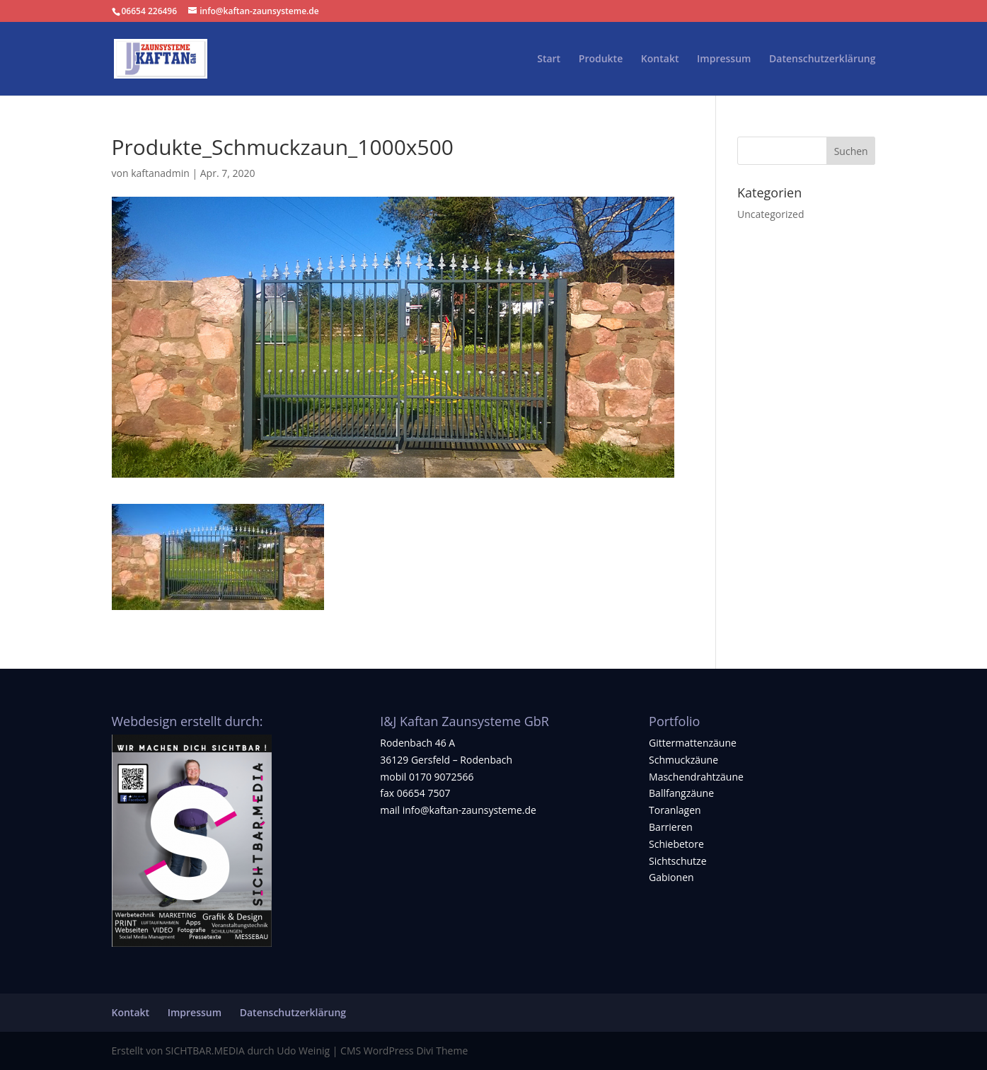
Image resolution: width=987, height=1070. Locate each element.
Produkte (601, 59)
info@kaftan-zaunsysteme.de (469, 810)
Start (548, 59)
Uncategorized (770, 214)
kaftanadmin (160, 173)
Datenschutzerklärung (822, 59)
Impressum (724, 59)
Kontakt (660, 59)
